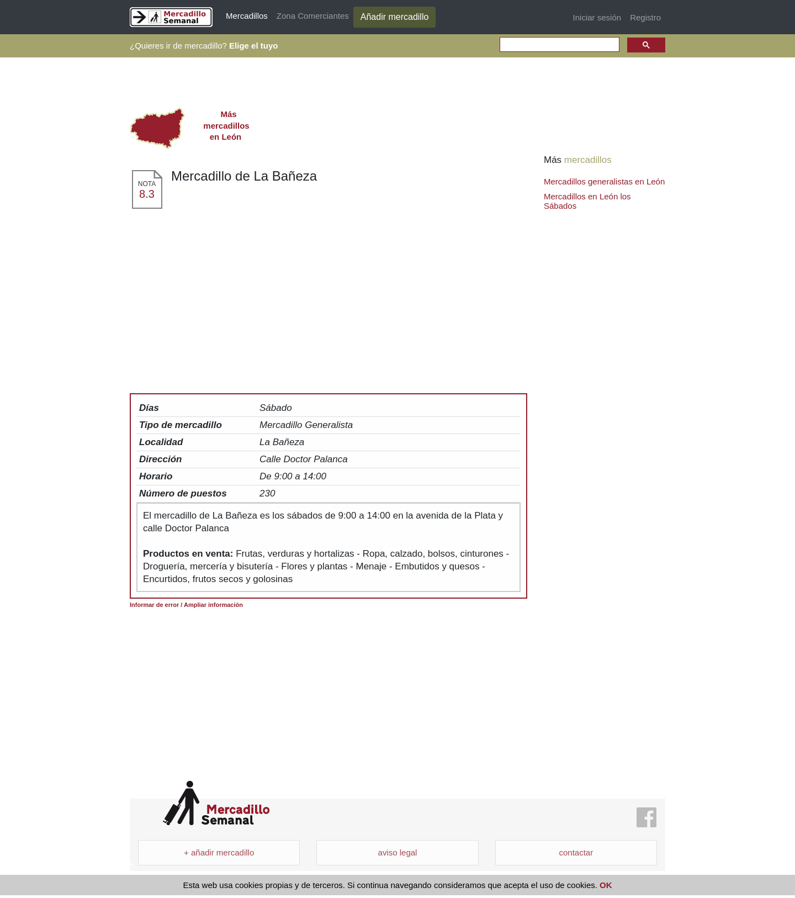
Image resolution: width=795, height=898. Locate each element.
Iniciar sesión (597, 17)
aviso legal (397, 852)
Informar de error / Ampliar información (186, 604)
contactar (576, 852)
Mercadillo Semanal (216, 803)
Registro (645, 17)
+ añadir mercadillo (219, 852)
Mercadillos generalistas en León (604, 181)
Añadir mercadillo (395, 17)
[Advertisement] (328, 292)
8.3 (147, 194)
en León (225, 125)
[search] (558, 45)
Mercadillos (247, 15)
